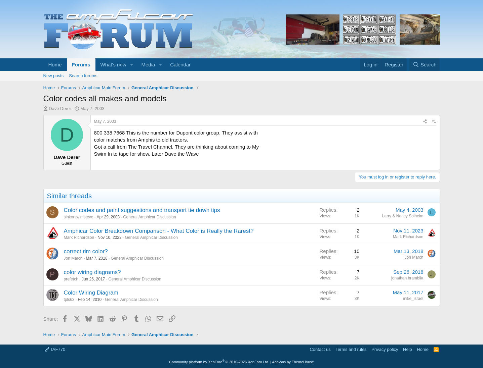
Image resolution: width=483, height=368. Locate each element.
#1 (434, 121)
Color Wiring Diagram (91, 293)
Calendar (180, 64)
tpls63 (69, 299)
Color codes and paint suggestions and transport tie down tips (142, 210)
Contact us (320, 349)
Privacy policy (384, 349)
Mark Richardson (79, 237)
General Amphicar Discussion (149, 217)
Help (407, 349)
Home (55, 64)
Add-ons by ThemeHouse (293, 362)
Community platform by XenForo (219, 362)
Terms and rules (350, 349)
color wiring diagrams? (92, 272)
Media (148, 64)
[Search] (424, 64)
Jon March (73, 258)
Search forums (83, 75)
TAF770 (55, 349)
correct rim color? (86, 251)
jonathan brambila (407, 278)
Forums (81, 64)
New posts (53, 75)
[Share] (424, 121)
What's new (113, 64)
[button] (131, 64)
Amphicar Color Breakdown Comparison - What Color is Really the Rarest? (159, 231)
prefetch (71, 279)
